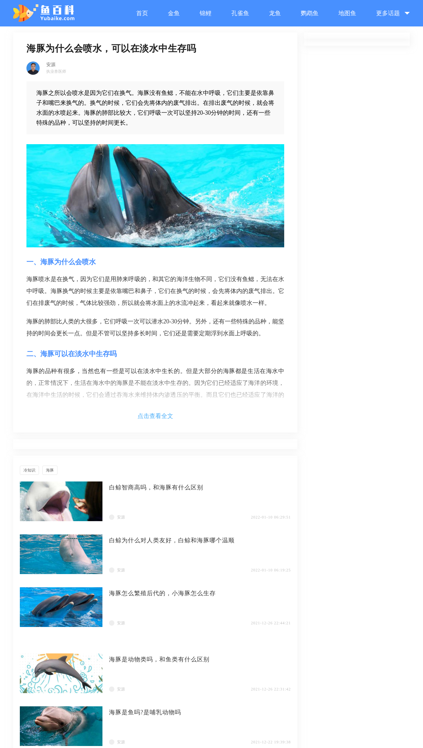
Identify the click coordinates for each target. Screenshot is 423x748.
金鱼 (174, 13)
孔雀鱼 (240, 13)
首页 (142, 13)
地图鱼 (347, 13)
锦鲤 (206, 13)
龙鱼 (275, 13)
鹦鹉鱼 (310, 13)
